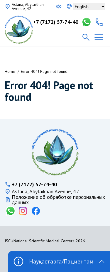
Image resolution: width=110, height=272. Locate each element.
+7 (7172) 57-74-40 (55, 22)
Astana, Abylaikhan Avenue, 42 (28, 6)
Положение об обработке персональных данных (58, 199)
